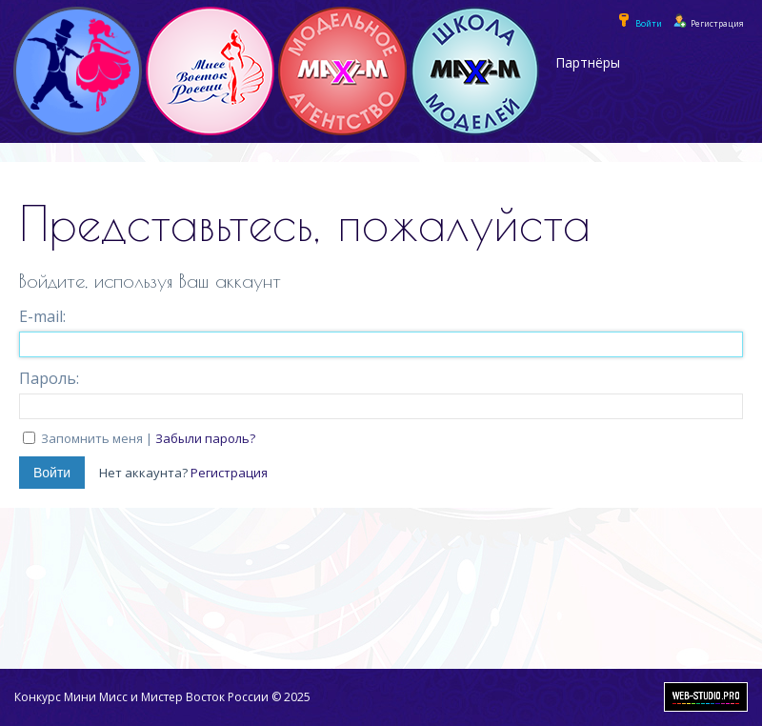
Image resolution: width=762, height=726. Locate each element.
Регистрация (229, 472)
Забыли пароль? (205, 438)
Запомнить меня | (148, 438)
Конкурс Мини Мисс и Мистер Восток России (141, 697)
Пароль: (49, 378)
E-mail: (42, 316)
